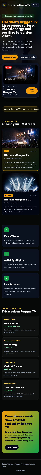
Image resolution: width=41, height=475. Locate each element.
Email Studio (12, 447)
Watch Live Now (9, 57)
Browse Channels (28, 57)
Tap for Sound (31, 91)
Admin (35, 5)
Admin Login (20, 471)
